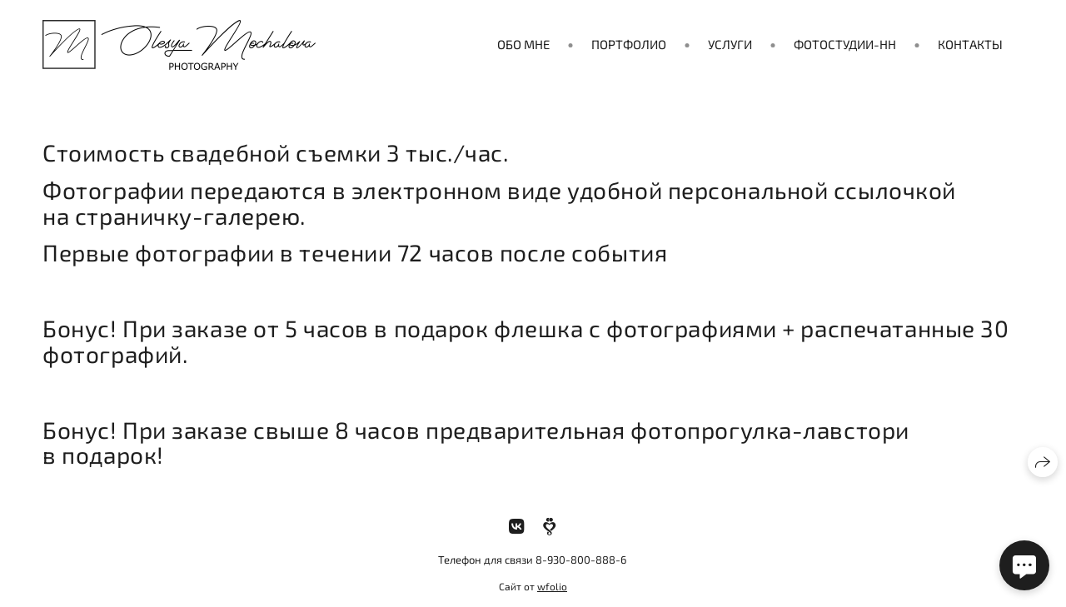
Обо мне (523, 44)
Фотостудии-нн (845, 44)
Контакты (970, 44)
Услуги (730, 44)
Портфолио (628, 44)
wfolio (552, 586)
